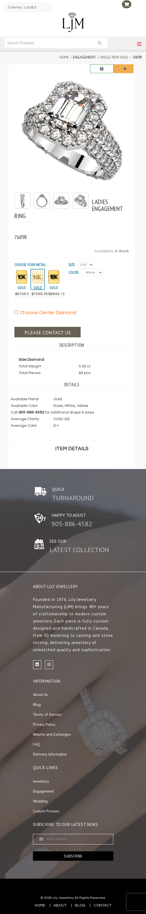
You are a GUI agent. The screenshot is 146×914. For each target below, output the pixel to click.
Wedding (40, 801)
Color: (73, 272)
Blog (37, 704)
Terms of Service (47, 714)
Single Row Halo (114, 57)
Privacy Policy (44, 724)
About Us (40, 694)
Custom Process (46, 811)
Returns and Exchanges (52, 734)
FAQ (36, 744)
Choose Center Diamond (45, 312)
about (59, 905)
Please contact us (47, 332)
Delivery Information (50, 754)
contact (102, 905)
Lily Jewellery (63, 898)
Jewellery (41, 781)
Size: (71, 264)
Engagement (43, 791)
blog (80, 905)
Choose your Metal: (30, 264)
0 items (14, 7)
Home (64, 57)
